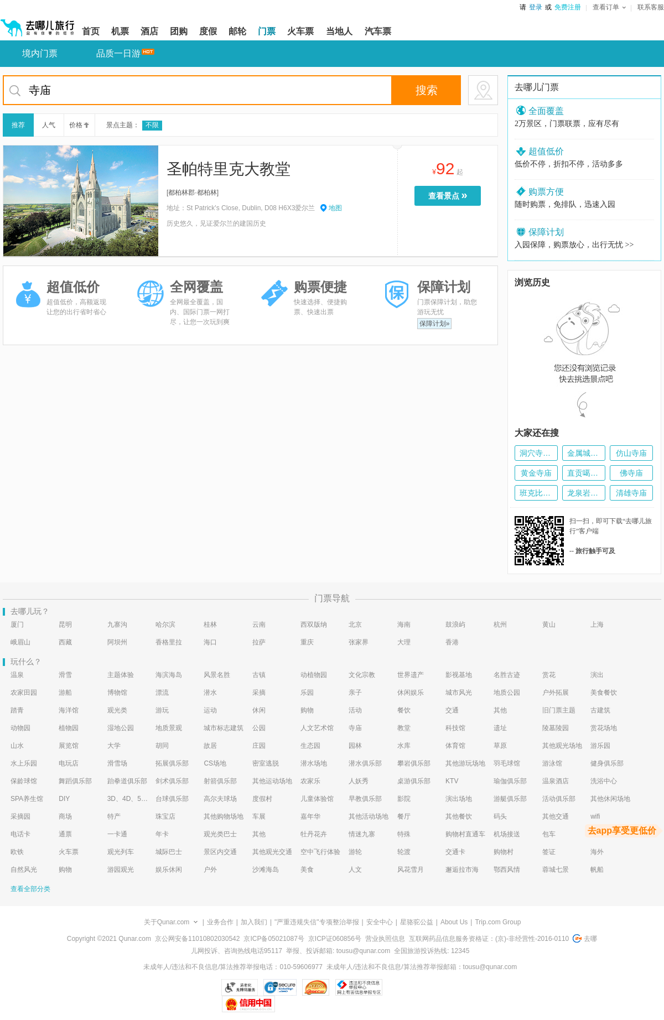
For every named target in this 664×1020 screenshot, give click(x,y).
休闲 (259, 710)
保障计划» (434, 323)
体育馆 (455, 746)
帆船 (597, 869)
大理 (404, 642)
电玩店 (69, 763)
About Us (454, 922)
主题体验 (120, 675)
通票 (65, 834)
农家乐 (310, 781)
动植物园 (313, 675)
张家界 (359, 642)
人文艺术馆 (317, 728)
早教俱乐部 (365, 799)
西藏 (65, 642)
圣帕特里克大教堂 (228, 169)
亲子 (355, 692)
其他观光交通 (272, 852)
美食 (307, 869)
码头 (500, 816)
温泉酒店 (555, 781)
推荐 (18, 125)
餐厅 (404, 816)
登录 (535, 7)
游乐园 (600, 746)
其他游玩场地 (465, 763)
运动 (210, 710)
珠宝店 (165, 816)
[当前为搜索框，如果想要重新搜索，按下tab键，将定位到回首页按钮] (250, 90)
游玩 (162, 710)
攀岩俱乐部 (413, 763)
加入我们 (254, 922)
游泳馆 (552, 763)
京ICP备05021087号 (273, 939)
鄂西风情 (507, 869)
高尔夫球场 (220, 799)
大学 (114, 746)
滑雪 (65, 675)
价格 (78, 125)
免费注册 (567, 7)
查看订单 (609, 7)
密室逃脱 (265, 763)
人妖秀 (359, 781)
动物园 (20, 728)
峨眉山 (20, 642)
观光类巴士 (220, 834)
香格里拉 (168, 642)
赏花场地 (603, 728)
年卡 (162, 834)
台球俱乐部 (172, 799)
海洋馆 (69, 710)
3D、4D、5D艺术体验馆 (127, 799)
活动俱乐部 (558, 799)
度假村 (262, 799)
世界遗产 (410, 675)
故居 (210, 746)
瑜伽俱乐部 (510, 781)
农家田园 (24, 692)
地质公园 (507, 692)
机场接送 (507, 834)
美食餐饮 (603, 692)
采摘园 (20, 816)
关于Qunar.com (167, 922)
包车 (549, 834)
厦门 (17, 624)
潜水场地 (313, 763)
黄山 (549, 624)
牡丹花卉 (313, 834)
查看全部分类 (30, 889)
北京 (355, 624)
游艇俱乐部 (510, 799)
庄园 (259, 746)
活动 (355, 710)
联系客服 (650, 7)
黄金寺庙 (536, 473)
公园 (259, 728)
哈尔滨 (165, 624)
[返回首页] (37, 23)
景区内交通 (220, 852)
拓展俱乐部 (172, 763)
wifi (595, 816)
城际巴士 (168, 852)
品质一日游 (118, 53)
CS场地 (215, 763)
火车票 (69, 852)
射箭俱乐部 (220, 781)
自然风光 (24, 869)
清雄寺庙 (631, 492)
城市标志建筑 (223, 728)
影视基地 (458, 675)
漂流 (162, 692)
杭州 (500, 624)
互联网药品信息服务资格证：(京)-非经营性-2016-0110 (489, 939)
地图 (335, 208)
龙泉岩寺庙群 (583, 492)
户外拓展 (555, 692)
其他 (500, 710)
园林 (355, 746)
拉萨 (259, 642)
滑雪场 (117, 763)
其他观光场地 (562, 746)
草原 (500, 746)
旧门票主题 (558, 710)
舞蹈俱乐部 (75, 781)
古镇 (259, 675)
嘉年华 (310, 816)
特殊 (404, 834)
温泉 (17, 675)
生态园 (310, 746)
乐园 (307, 692)
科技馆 (455, 728)
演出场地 (458, 799)
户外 (210, 869)
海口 (210, 642)
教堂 (404, 728)
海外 (597, 852)
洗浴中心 (603, 781)
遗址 (500, 728)
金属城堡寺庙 (583, 453)
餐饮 (404, 710)
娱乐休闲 (168, 869)
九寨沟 (117, 624)
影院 (404, 799)
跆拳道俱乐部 (127, 781)
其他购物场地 (223, 816)
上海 (597, 624)
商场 (65, 816)
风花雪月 (410, 869)
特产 (114, 816)
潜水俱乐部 (365, 763)
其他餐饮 (458, 816)
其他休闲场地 (610, 799)
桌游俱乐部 (413, 781)
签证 (549, 852)
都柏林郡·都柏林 (192, 192)
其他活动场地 (368, 816)
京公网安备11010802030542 (197, 939)
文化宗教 (362, 675)
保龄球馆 (24, 781)
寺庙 (355, 728)
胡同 (162, 746)
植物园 (69, 728)
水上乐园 (24, 763)
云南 (259, 624)
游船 (65, 692)
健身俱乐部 (607, 763)
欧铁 (17, 852)
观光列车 (120, 852)
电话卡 (20, 834)
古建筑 (600, 710)
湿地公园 (120, 728)
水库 (404, 746)
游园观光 (120, 869)
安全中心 (379, 922)
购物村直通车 (465, 834)
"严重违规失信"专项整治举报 (316, 922)
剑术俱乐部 (172, 781)
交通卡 (455, 852)
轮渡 (404, 852)
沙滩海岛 (265, 869)
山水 (17, 746)
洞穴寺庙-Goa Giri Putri (536, 453)
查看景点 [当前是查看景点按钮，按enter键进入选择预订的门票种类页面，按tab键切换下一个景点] (450, 195)
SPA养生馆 (27, 799)
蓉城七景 (555, 869)
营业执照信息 (385, 939)
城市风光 (458, 692)
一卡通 (117, 834)
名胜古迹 (507, 675)
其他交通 (555, 816)
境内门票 (40, 53)
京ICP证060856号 (334, 939)
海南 (404, 624)
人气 (48, 125)
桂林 (210, 624)
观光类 (117, 710)
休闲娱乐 (410, 692)
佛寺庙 (631, 473)
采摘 (259, 692)
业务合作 (220, 922)
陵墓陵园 (555, 728)
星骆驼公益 (416, 922)
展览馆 (69, 746)
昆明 (65, 624)
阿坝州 (117, 642)
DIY (64, 799)
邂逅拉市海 (462, 869)
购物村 (503, 852)
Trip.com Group (498, 922)
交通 (452, 710)
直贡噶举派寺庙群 (583, 473)
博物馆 (117, 692)
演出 (597, 675)
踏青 (17, 710)
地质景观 (168, 728)
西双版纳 (313, 624)
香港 (452, 642)
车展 (259, 816)
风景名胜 (217, 675)
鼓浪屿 (455, 624)
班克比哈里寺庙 (536, 492)
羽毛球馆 (507, 763)
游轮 (355, 852)
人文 (355, 869)
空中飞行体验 (320, 852)
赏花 (549, 675)
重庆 (307, 642)
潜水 (210, 692)
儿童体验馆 (317, 799)
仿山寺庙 (631, 453)
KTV (451, 781)
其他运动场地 (272, 781)
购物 (307, 710)
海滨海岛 (168, 675)
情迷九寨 (362, 834)
